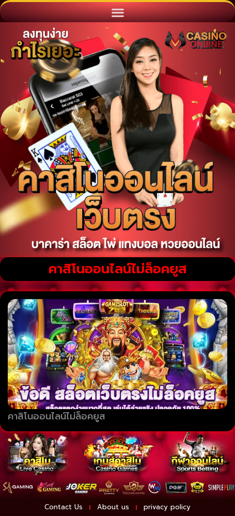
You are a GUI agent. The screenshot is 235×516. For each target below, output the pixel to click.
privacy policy (167, 507)
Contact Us (63, 507)
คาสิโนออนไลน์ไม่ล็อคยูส (56, 416)
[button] (117, 12)
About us (113, 507)
